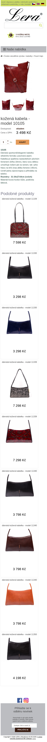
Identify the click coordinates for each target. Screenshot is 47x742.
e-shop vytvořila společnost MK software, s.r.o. (26, 738)
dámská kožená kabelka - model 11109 (19, 199)
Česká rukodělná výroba (14, 56)
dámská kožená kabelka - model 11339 (19, 362)
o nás (21, 4)
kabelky (29, 56)
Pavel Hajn (38, 56)
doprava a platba (13, 2)
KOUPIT (22, 142)
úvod (3, 2)
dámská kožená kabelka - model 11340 (19, 471)
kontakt (28, 4)
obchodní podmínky (28, 2)
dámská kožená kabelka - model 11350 (19, 634)
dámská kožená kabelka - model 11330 (19, 253)
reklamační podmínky (9, 4)
